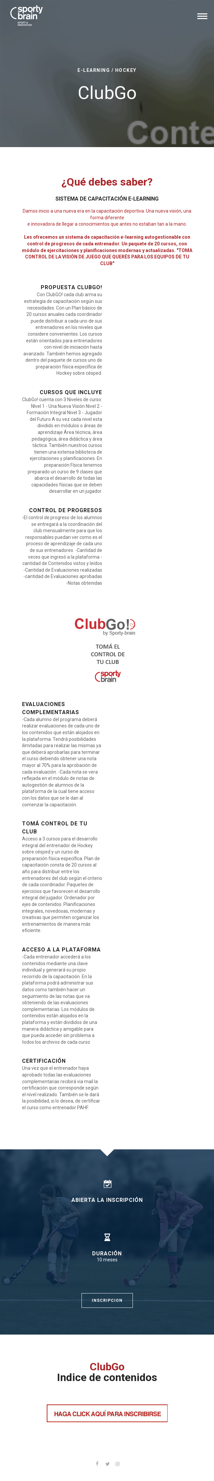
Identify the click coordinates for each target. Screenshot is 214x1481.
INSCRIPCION (107, 1300)
